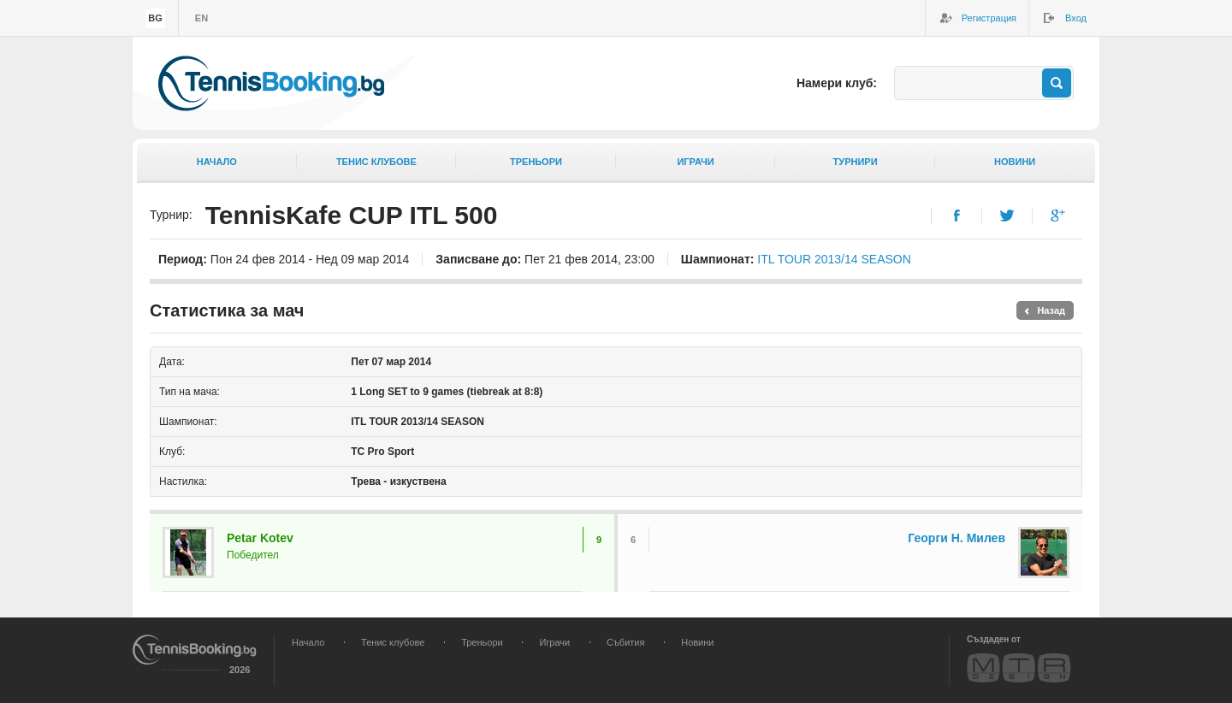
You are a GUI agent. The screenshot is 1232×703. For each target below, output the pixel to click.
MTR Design (1019, 667)
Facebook (957, 215)
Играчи (695, 162)
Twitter (1007, 215)
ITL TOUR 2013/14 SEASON (834, 259)
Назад (1051, 310)
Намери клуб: (837, 83)
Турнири (855, 162)
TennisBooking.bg (271, 83)
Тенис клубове (376, 162)
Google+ (1058, 215)
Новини (1014, 162)
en (201, 18)
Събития (625, 642)
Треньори (536, 162)
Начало (217, 162)
